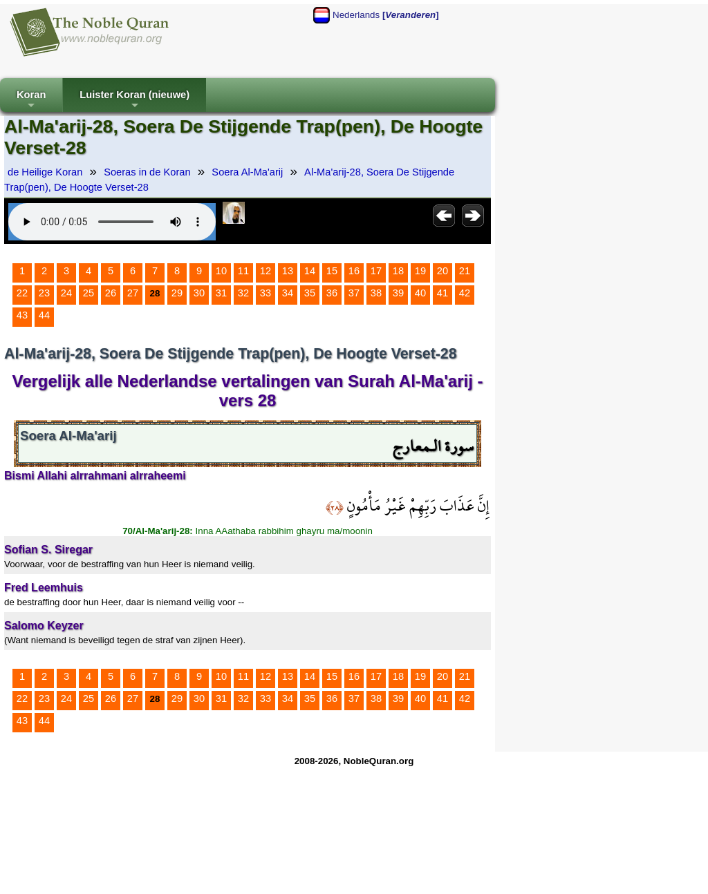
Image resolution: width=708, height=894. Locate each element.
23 (44, 292)
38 (376, 292)
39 (398, 292)
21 (464, 270)
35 (309, 292)
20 (442, 270)
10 (221, 270)
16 (354, 270)
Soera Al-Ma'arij (247, 172)
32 (243, 292)
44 (44, 315)
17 (376, 270)
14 (309, 270)
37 (354, 292)
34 (287, 292)
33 (265, 292)
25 (88, 292)
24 (66, 292)
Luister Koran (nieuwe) (134, 100)
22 (22, 292)
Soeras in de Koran (147, 172)
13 (287, 270)
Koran (31, 100)
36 (331, 292)
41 (442, 292)
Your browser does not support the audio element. (112, 221)
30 (199, 292)
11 (243, 270)
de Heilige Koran (45, 172)
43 (22, 315)
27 (132, 292)
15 (331, 270)
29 (177, 292)
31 (221, 292)
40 (420, 292)
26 (110, 292)
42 (464, 292)
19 (420, 270)
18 (398, 270)
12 (265, 270)
